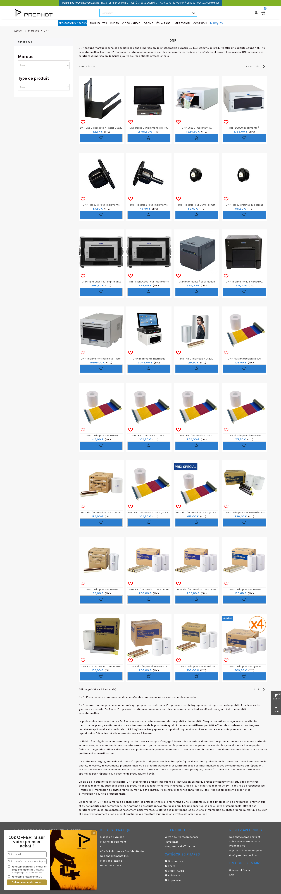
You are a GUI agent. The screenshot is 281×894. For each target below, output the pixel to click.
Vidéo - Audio (174, 871)
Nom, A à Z (87, 66)
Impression (173, 880)
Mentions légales (111, 860)
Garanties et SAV (110, 865)
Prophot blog (237, 845)
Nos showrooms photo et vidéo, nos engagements (244, 839)
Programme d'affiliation (180, 846)
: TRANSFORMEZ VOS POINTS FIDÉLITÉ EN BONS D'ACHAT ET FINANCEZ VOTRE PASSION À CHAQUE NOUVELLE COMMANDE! (140, 3)
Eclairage (172, 875)
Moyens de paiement (113, 841)
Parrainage (171, 841)
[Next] (264, 66)
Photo (170, 866)
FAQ (231, 874)
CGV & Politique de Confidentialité (122, 851)
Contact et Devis (239, 870)
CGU (102, 846)
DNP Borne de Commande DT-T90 (148, 127)
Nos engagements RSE (114, 855)
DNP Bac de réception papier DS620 (101, 127)
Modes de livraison (112, 836)
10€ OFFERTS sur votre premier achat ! (27, 841)
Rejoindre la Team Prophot (245, 850)
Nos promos (174, 861)
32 (249, 66)
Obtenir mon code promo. (26, 882)
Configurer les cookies (243, 855)
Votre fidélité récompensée (182, 836)
